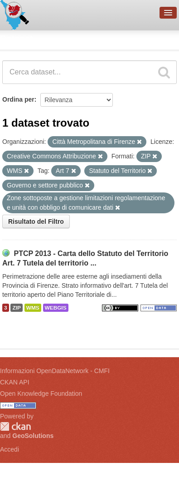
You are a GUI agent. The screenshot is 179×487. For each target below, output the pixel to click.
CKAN (15, 426)
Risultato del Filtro (36, 221)
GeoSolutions (32, 435)
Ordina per (18, 99)
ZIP (16, 308)
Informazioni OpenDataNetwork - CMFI (55, 370)
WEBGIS (56, 308)
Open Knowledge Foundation (41, 393)
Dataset (16, 39)
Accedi (9, 449)
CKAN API (14, 382)
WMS (32, 308)
